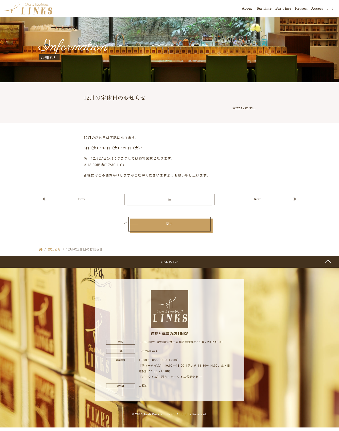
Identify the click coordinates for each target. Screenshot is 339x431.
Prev (81, 202)
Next (257, 202)
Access (317, 9)
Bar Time (283, 9)
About (247, 9)
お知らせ (54, 253)
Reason (301, 9)
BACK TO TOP (169, 265)
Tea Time (263, 9)
